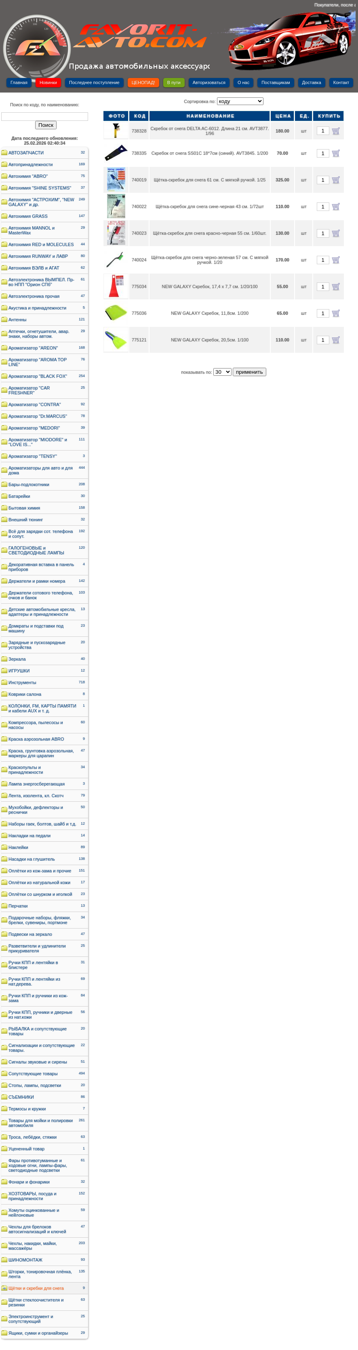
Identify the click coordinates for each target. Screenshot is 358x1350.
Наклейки (18, 847)
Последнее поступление (94, 82)
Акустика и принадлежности (37, 307)
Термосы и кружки (27, 1108)
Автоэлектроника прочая (33, 296)
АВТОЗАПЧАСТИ (26, 152)
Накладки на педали (29, 835)
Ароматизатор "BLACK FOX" (37, 376)
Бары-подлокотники (28, 484)
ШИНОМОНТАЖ (25, 1259)
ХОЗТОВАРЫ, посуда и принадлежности (32, 1196)
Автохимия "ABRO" (28, 176)
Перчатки (18, 906)
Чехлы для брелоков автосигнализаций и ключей (37, 1229)
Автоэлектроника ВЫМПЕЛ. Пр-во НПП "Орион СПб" (41, 282)
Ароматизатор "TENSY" (32, 456)
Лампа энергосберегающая (36, 783)
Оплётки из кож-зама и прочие (39, 870)
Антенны (17, 319)
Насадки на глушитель (31, 859)
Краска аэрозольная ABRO (36, 739)
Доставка (311, 82)
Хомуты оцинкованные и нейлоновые (33, 1212)
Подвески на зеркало (30, 934)
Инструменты (22, 682)
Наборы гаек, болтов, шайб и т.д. (42, 823)
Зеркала (17, 659)
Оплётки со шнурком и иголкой (40, 894)
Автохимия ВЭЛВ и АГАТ (33, 267)
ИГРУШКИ (18, 670)
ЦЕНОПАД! (143, 82)
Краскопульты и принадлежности (25, 770)
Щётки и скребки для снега (36, 1288)
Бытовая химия (24, 507)
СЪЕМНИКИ (21, 1097)
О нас (243, 82)
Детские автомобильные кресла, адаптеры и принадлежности (42, 612)
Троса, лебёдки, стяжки (32, 1137)
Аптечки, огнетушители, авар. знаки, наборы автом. (38, 334)
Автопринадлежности (30, 164)
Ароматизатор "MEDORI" (34, 427)
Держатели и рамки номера (36, 581)
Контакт (341, 82)
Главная (19, 82)
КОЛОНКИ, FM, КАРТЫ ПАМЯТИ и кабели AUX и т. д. (42, 708)
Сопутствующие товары (33, 1073)
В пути (174, 82)
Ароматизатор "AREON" (33, 347)
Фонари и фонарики (29, 1181)
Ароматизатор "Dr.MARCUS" (37, 416)
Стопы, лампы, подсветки (34, 1085)
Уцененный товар (26, 1148)
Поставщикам (275, 82)
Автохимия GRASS (28, 216)
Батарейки (19, 496)
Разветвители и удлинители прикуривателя (37, 948)
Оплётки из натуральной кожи (39, 882)
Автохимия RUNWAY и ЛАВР (38, 256)
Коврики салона (24, 694)
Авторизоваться (209, 82)
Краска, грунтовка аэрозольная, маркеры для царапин (41, 753)
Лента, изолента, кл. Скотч (35, 795)
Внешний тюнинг (25, 519)
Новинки (48, 82)
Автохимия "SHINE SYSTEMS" (39, 187)
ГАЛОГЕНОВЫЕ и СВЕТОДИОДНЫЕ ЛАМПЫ (36, 550)
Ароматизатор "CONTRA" (34, 404)
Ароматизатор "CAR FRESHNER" (29, 390)
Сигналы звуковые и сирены (37, 1061)
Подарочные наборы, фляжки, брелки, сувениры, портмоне (39, 920)
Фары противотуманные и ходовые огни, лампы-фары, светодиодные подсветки (37, 1165)
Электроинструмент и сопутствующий (30, 1319)
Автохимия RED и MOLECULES (41, 244)
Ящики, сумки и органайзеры (38, 1333)
